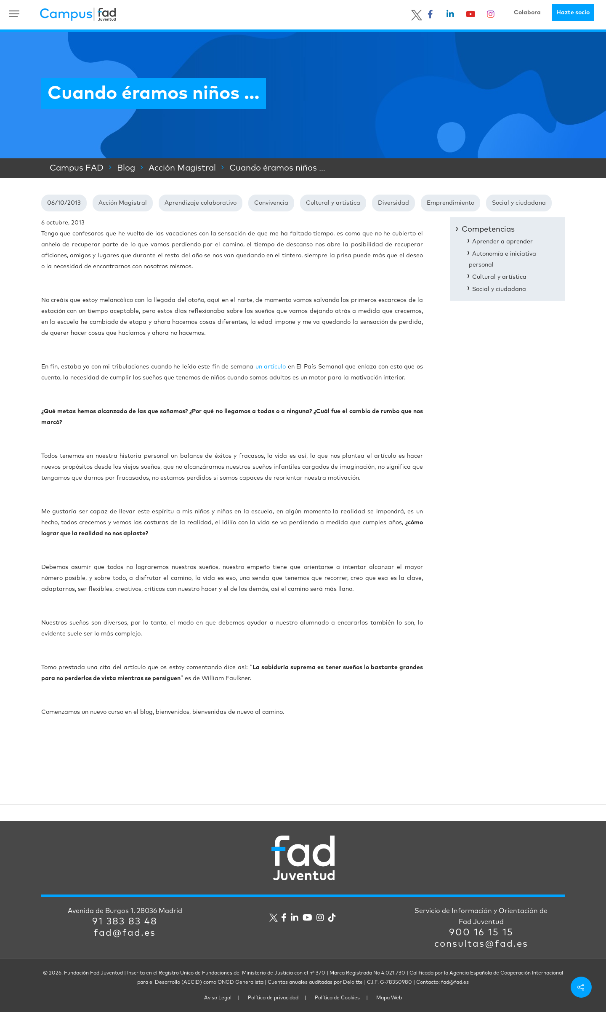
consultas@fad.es (481, 944)
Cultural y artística (333, 203)
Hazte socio (573, 13)
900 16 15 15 (481, 932)
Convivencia (271, 203)
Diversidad (393, 203)
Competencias (488, 229)
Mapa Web (389, 998)
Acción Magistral (122, 203)
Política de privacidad (273, 998)
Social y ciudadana (519, 203)
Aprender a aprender (502, 242)
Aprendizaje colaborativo (201, 203)
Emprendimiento (450, 203)
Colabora (527, 13)
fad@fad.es (125, 933)
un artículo (270, 367)
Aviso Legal (217, 998)
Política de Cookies (337, 998)
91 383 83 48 (124, 922)
